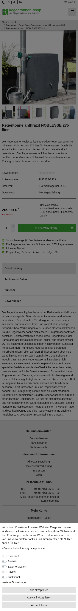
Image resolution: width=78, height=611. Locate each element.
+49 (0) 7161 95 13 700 (46, 488)
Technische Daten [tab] (16, 279)
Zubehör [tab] (10, 290)
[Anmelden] (15, 2)
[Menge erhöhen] (13, 226)
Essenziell (14, 556)
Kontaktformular (50, 500)
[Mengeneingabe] (6, 228)
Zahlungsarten (39, 442)
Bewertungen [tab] (13, 300)
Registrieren (34, 517)
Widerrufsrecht (38, 447)
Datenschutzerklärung (39, 466)
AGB (39, 475)
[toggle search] (8, 2)
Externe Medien (17, 566)
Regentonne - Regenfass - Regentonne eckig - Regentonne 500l (35, 25)
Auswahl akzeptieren (39, 597)
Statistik (12, 561)
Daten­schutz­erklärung (16, 548)
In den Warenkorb (54, 228)
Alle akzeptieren (39, 590)
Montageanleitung (49, 192)
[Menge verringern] (13, 230)
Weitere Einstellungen (14, 582)
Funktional (14, 577)
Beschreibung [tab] (13, 268)
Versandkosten (39, 438)
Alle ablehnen (39, 605)
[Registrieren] (21, 2)
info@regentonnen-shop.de (44, 496)
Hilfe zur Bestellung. (39, 461)
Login (48, 517)
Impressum (38, 470)
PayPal (12, 571)
